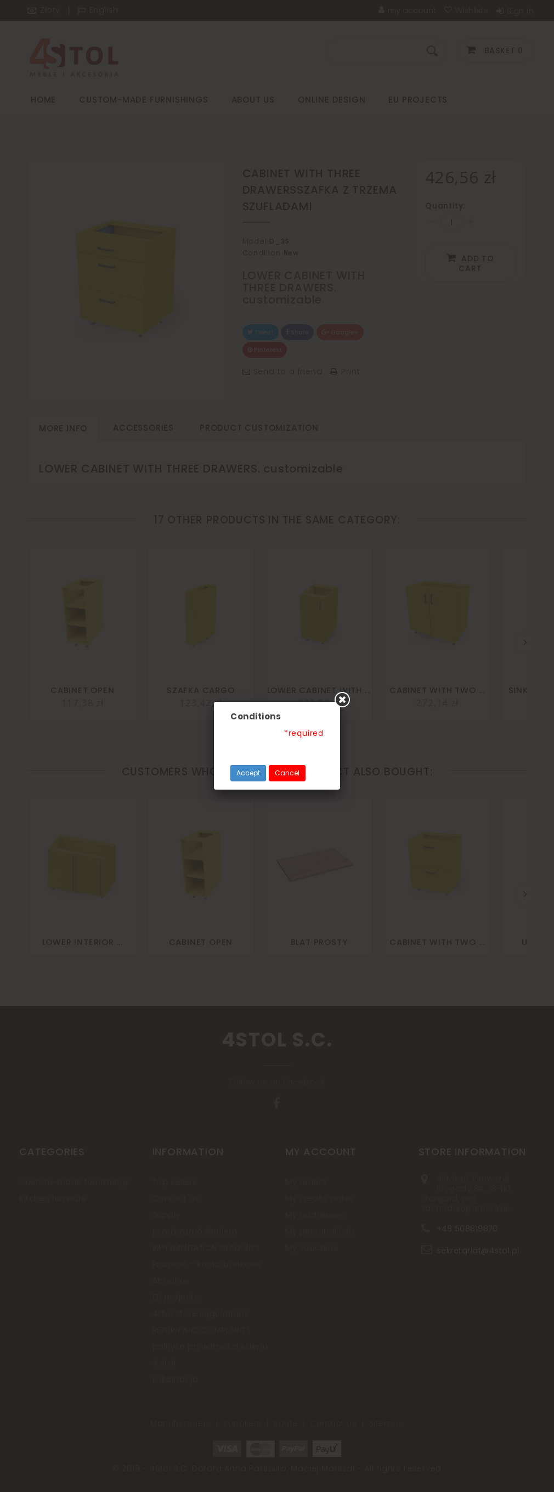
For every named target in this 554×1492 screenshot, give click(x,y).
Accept (248, 773)
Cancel (287, 773)
